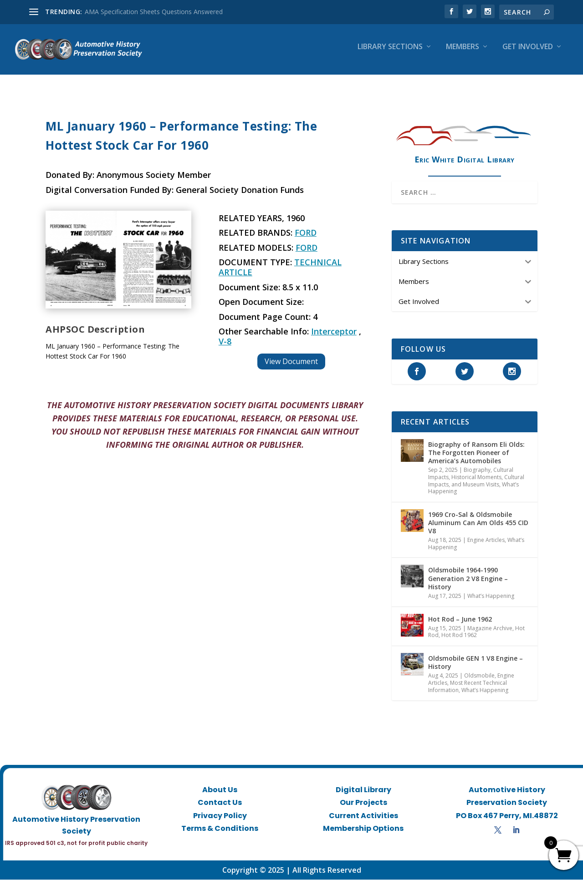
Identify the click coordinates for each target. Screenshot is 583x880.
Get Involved (527, 53)
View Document (291, 361)
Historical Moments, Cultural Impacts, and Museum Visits (476, 481)
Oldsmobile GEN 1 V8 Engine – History (475, 662)
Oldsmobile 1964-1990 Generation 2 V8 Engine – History (468, 578)
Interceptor (334, 331)
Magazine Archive (489, 628)
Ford (306, 233)
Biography (477, 470)
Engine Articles (486, 540)
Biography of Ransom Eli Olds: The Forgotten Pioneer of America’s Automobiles (476, 452)
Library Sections (390, 53)
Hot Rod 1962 (459, 635)
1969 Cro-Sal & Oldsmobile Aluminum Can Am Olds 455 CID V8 (478, 522)
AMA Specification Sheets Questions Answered (154, 11)
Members (462, 53)
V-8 (225, 341)
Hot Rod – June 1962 (460, 619)
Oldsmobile (479, 676)
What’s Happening (490, 596)
